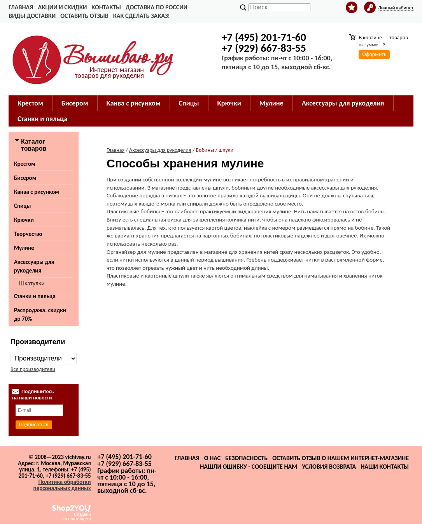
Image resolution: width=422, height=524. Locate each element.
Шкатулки (32, 283)
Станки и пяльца (42, 118)
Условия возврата (329, 466)
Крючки (229, 103)
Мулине (271, 103)
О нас (212, 458)
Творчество (28, 233)
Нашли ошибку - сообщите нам (248, 466)
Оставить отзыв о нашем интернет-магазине (340, 458)
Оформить (374, 54)
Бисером (74, 103)
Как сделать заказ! (141, 15)
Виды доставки (32, 15)
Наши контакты (385, 466)
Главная (21, 7)
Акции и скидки (62, 7)
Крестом (30, 103)
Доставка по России (156, 7)
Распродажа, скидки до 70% (40, 314)
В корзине (383, 37)
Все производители (33, 369)
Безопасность (246, 458)
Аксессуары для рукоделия (343, 103)
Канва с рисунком (134, 103)
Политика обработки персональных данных (62, 485)
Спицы (189, 103)
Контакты (106, 7)
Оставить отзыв (84, 15)
